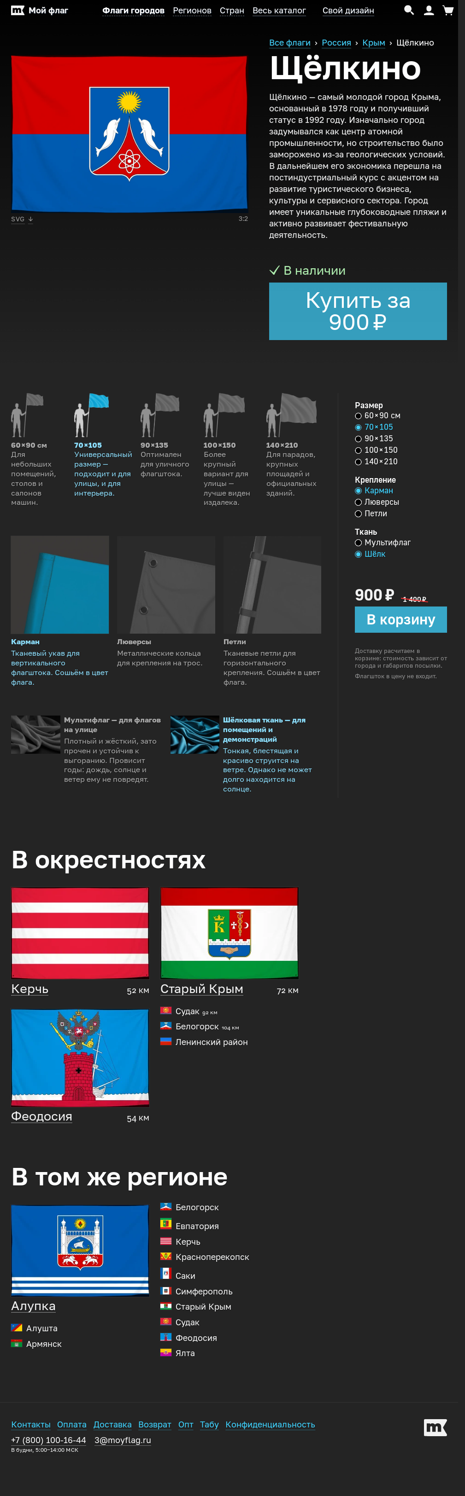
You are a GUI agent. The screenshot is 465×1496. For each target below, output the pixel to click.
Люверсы (377, 502)
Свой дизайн (348, 10)
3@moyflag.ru (122, 1484)
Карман (374, 490)
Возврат (154, 1468)
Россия (336, 43)
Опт (186, 1468)
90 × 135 (374, 438)
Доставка (113, 1468)
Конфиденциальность (270, 1468)
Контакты (31, 1468)
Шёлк (370, 554)
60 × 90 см (377, 415)
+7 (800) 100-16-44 (48, 1487)
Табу (209, 1468)
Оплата (72, 1468)
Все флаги (290, 43)
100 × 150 (376, 450)
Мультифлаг (383, 542)
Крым (373, 43)
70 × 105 (374, 427)
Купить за (358, 311)
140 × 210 (376, 461)
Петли (371, 513)
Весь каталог (279, 10)
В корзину (401, 619)
